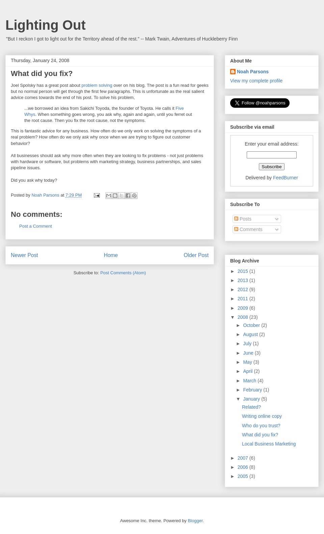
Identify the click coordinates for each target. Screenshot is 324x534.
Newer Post (24, 255)
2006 (243, 467)
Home (111, 255)
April (248, 371)
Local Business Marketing (269, 444)
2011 (243, 298)
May (248, 362)
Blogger (195, 520)
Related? (251, 407)
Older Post (196, 255)
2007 (243, 458)
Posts (242, 219)
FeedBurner (285, 177)
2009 (243, 308)
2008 (243, 317)
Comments (248, 229)
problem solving (97, 85)
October (252, 325)
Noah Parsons (253, 71)
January (252, 399)
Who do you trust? (261, 425)
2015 (243, 271)
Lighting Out (45, 25)
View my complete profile (256, 80)
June (248, 353)
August (251, 334)
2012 (243, 289)
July (248, 343)
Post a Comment (35, 226)
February (253, 389)
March (250, 380)
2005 (243, 476)
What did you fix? (260, 434)
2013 (243, 280)
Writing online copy (262, 416)
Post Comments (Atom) (123, 272)
